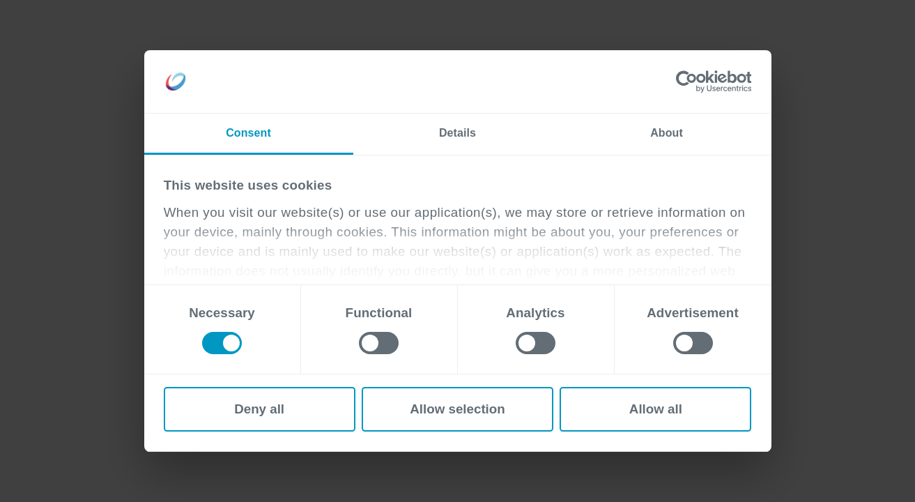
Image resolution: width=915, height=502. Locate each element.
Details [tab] (457, 133)
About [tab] (666, 133)
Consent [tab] (248, 133)
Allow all (655, 409)
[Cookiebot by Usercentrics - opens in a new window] (690, 81)
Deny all (259, 409)
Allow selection (457, 409)
